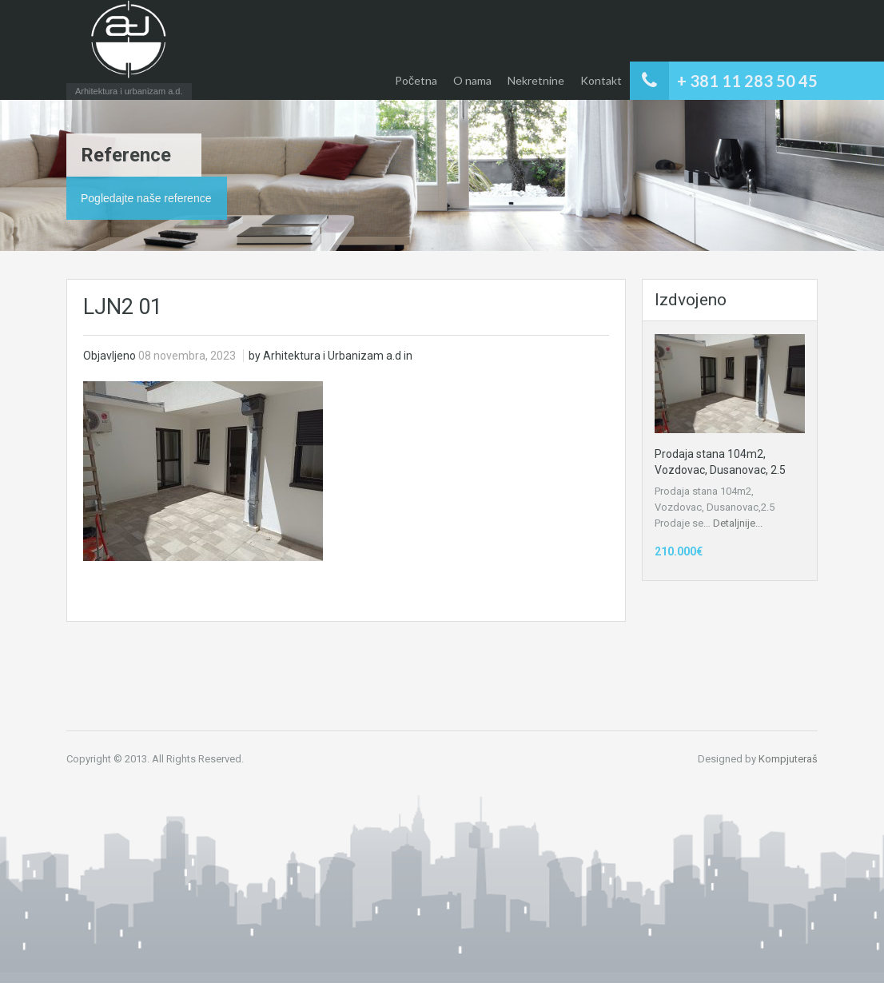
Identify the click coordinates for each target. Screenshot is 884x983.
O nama (472, 80)
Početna (416, 80)
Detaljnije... (738, 523)
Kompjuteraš (788, 759)
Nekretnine (536, 80)
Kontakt (601, 80)
